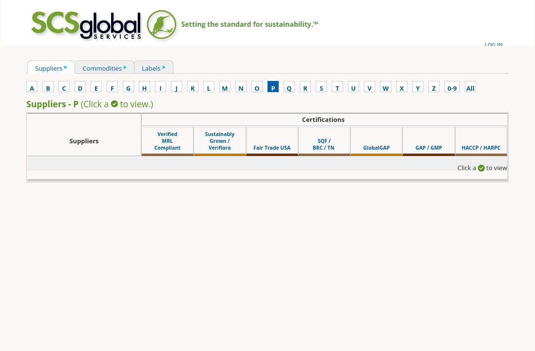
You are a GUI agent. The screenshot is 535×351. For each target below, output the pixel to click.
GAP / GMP (429, 147)
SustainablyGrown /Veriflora (219, 141)
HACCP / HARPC (480, 147)
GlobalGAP (376, 147)
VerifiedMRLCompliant (167, 141)
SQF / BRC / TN (324, 144)
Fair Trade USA (271, 147)
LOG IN (493, 44)
